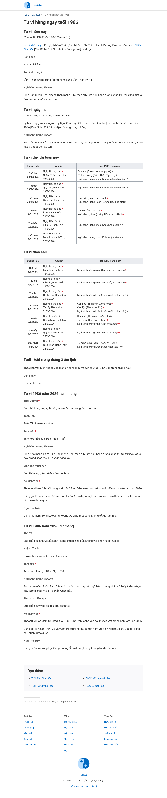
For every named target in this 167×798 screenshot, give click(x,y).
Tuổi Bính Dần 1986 (33, 15)
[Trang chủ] (33, 5)
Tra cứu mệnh (71, 719)
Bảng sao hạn (111, 736)
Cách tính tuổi (31, 742)
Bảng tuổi (29, 736)
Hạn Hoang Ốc (112, 742)
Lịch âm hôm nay (34, 45)
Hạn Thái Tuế (111, 725)
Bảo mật (84, 786)
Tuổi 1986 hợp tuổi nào (100, 678)
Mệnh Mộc (70, 731)
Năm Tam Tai (111, 719)
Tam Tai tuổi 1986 (97, 686)
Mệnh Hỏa (69, 742)
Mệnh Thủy (70, 736)
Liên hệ (95, 786)
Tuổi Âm (83, 774)
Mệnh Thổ (69, 748)
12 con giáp (30, 725)
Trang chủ (29, 719)
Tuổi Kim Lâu (111, 731)
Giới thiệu (73, 786)
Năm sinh (29, 731)
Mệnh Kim (69, 725)
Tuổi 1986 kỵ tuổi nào (44, 686)
